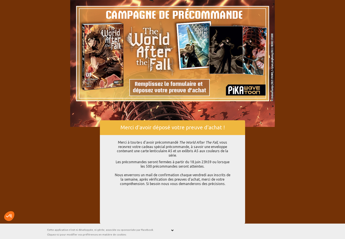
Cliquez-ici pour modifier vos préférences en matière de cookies (86, 234)
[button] (9, 216)
